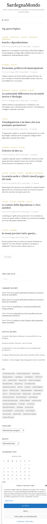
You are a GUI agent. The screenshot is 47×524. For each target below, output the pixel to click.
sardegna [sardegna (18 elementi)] (20, 407)
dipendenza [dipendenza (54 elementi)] (18, 383)
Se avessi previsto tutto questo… (19, 233)
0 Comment (33, 72)
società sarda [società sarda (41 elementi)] (19, 410)
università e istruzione (34, 173)
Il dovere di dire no (12, 150)
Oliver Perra (6, 299)
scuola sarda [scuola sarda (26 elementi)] (29, 407)
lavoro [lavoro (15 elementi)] (5, 394)
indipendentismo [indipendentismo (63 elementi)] (26, 390)
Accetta (25, 506)
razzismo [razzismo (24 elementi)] (22, 404)
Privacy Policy (29, 521)
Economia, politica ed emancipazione (22, 68)
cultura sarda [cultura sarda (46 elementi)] (12, 380)
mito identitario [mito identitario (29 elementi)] (21, 397)
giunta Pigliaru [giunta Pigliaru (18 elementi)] (37, 387)
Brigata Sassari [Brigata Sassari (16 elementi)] (8, 377)
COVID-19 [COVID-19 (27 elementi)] (38, 377)
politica (24, 37)
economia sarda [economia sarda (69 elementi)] (30, 383)
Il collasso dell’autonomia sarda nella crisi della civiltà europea (23, 355)
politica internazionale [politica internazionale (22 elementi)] (10, 400)
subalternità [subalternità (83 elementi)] (17, 414)
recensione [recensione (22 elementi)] (30, 404)
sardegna (23, 90)
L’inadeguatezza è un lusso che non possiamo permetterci (21, 124)
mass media (6, 90)
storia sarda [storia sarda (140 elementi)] (7, 414)
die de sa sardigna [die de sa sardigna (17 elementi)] (34, 380)
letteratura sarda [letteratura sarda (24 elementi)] (15, 394)
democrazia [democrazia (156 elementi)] (22, 380)
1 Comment (36, 46)
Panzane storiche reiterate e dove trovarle (17, 343)
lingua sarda (14, 37)
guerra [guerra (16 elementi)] (5, 390)
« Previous (7, 257)
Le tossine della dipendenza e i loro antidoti (21, 206)
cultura (5, 37)
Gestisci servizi (9, 500)
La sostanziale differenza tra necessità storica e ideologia (23, 95)
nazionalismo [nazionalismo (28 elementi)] (33, 397)
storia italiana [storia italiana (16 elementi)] (30, 410)
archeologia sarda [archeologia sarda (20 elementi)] (8, 373)
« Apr (4, 482)
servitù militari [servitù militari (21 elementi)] (8, 410)
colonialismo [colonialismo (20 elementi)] (29, 377)
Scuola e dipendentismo (15, 42)
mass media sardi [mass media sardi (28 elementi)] (8, 397)
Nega (25, 511)
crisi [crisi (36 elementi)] (4, 380)
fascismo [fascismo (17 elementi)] (27, 387)
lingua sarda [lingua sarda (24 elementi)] (27, 394)
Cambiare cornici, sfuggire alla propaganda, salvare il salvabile (23, 360)
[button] (46, 486)
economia (5, 65)
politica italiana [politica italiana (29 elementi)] (25, 400)
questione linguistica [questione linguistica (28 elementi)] (9, 404)
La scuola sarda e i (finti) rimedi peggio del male (23, 178)
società (31, 90)
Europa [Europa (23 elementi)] (20, 387)
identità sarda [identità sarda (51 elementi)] (14, 390)
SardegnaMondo (23, 5)
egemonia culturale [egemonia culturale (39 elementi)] (9, 387)
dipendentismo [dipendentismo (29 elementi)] (8, 383)
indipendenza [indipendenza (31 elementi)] (38, 390)
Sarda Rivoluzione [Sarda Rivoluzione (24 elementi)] (8, 407)
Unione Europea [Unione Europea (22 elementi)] (8, 417)
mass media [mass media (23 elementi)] (36, 394)
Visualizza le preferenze (25, 517)
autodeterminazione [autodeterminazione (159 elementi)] (23, 373)
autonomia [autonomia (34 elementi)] (35, 373)
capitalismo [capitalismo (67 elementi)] (18, 377)
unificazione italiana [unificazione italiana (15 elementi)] (29, 414)
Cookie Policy (20, 521)
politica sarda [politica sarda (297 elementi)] (36, 400)
